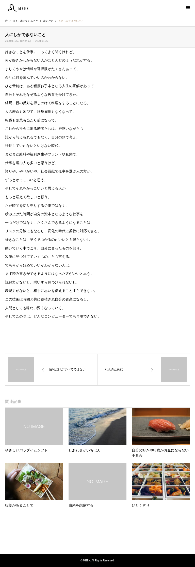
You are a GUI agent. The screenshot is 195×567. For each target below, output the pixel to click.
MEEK (97, 535)
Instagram (97, 544)
